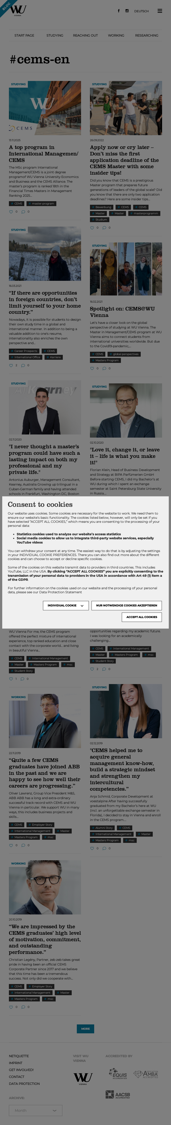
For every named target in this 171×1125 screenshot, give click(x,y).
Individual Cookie (62, 605)
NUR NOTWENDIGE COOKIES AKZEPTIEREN (126, 605)
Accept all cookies (141, 617)
